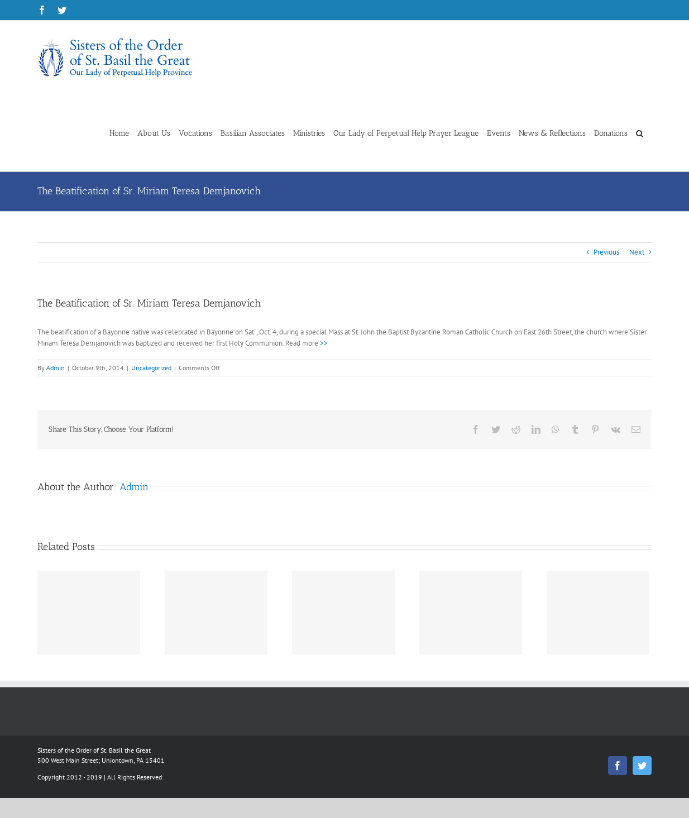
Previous (606, 252)
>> (324, 343)
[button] (639, 132)
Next (636, 252)
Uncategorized (151, 367)
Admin (55, 367)
